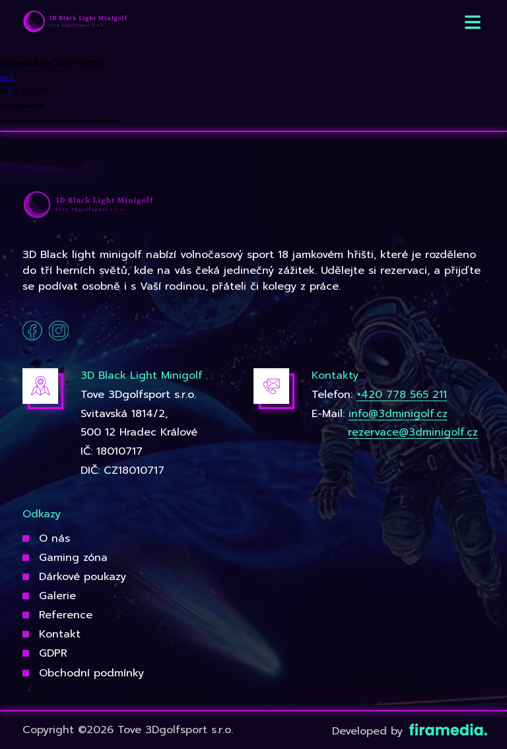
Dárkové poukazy (82, 577)
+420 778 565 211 (401, 395)
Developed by (408, 731)
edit (6, 77)
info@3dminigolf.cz (398, 414)
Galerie (57, 596)
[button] (473, 22)
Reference (65, 615)
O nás (54, 538)
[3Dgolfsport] (75, 22)
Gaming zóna (73, 557)
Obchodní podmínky (91, 673)
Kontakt (60, 634)
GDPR (53, 653)
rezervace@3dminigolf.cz (413, 432)
